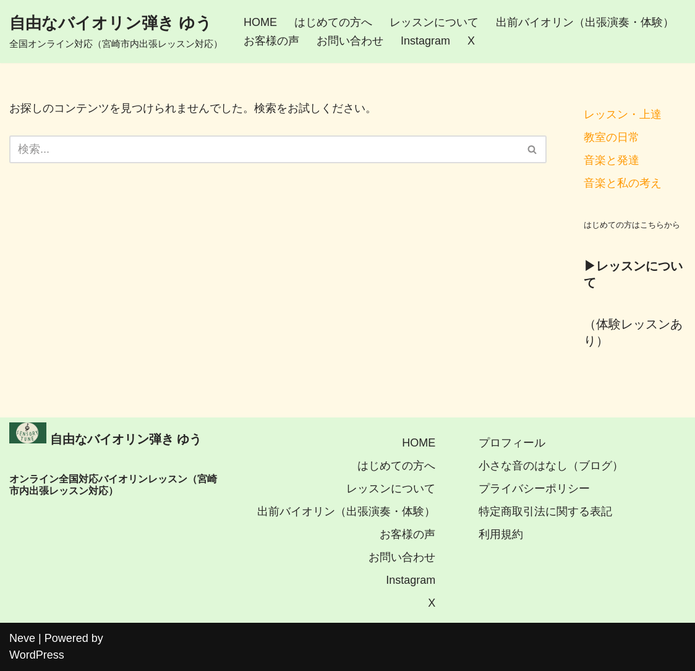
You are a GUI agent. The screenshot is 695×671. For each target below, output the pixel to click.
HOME (260, 22)
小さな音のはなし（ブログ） (551, 465)
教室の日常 (611, 137)
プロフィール (512, 443)
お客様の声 (271, 41)
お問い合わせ (350, 41)
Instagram (425, 41)
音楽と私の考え (623, 183)
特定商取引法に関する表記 (545, 511)
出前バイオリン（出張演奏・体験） (585, 22)
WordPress (36, 655)
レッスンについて (434, 22)
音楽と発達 (611, 160)
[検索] (264, 149)
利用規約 (501, 534)
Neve (22, 638)
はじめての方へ (333, 22)
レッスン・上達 (623, 114)
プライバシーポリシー (534, 488)
